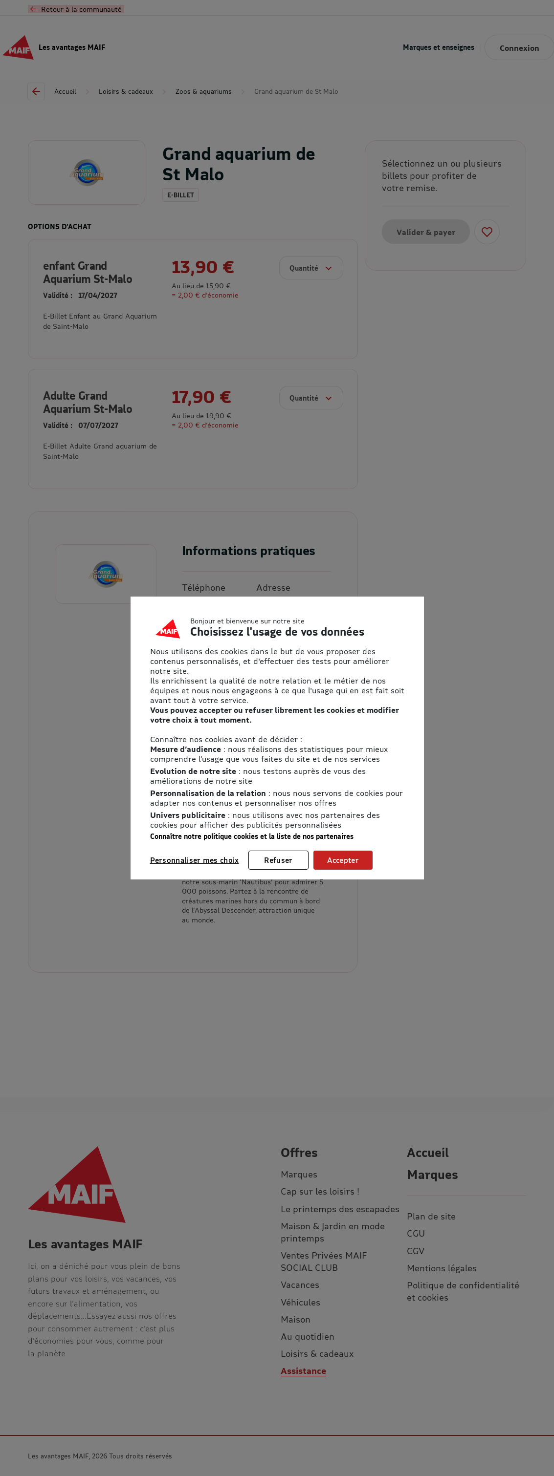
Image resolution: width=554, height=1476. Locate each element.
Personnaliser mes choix (194, 860)
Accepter (343, 860)
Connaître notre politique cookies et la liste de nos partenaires (252, 836)
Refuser (278, 860)
